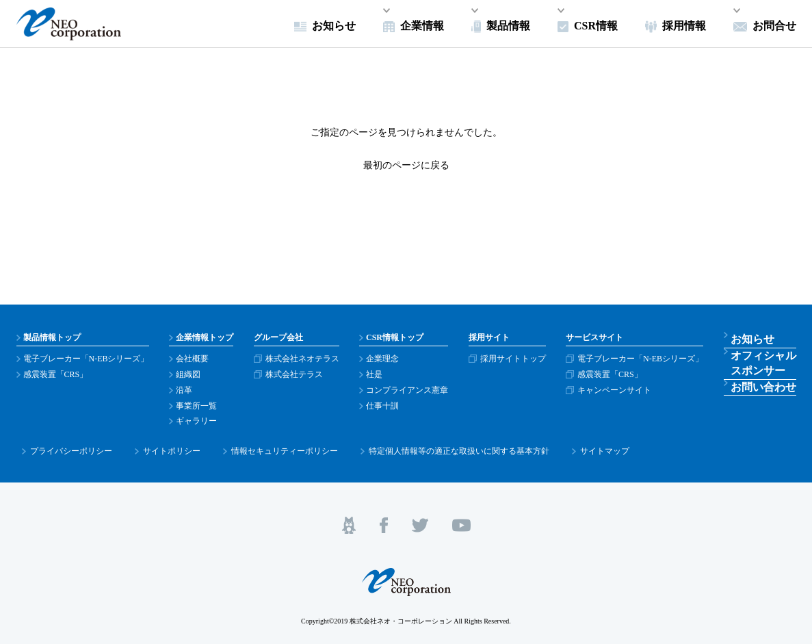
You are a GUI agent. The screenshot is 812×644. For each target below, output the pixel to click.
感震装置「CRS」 (55, 374)
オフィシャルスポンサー (764, 364)
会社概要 (193, 358)
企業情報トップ (206, 337)
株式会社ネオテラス (305, 358)
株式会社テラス (297, 374)
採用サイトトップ (519, 358)
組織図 (189, 374)
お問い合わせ (764, 391)
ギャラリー (197, 421)
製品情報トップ (52, 337)
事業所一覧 (197, 406)
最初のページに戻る (406, 165)
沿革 (185, 390)
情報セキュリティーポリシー (250, 446)
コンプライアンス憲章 (412, 390)
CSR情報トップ (399, 337)
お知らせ (755, 337)
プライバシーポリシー (64, 446)
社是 (379, 374)
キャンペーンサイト (622, 390)
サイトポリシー (151, 446)
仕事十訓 (387, 406)
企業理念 (387, 358)
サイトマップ (543, 446)
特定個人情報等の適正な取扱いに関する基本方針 (411, 446)
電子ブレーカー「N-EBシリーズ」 (86, 358)
